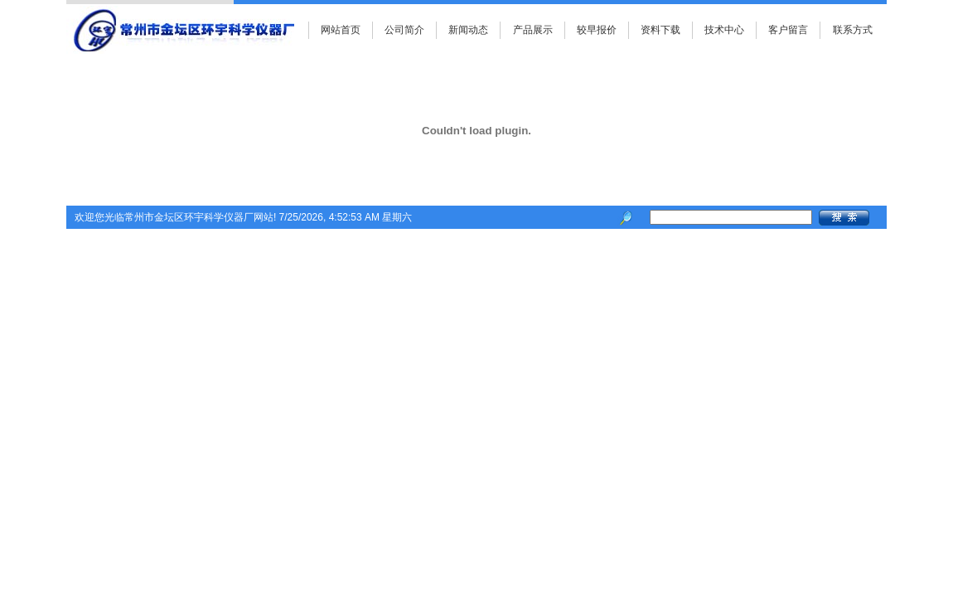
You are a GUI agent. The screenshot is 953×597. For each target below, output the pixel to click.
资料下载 (660, 30)
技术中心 (724, 30)
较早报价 (597, 30)
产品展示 (533, 30)
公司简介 (404, 30)
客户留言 (788, 30)
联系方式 (853, 30)
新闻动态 (468, 30)
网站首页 (340, 30)
